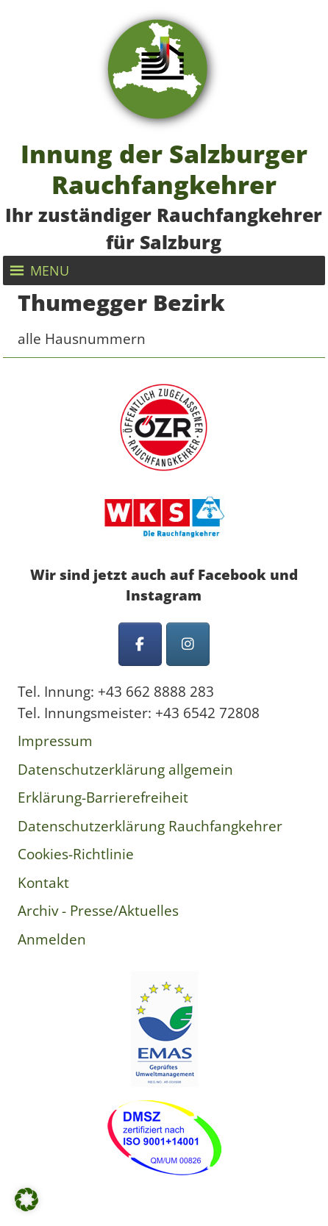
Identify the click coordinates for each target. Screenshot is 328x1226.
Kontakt (43, 882)
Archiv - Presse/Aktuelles (98, 910)
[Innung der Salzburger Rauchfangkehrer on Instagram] (188, 644)
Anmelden (52, 939)
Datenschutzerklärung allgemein (125, 769)
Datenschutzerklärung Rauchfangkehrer (150, 826)
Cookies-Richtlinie (76, 854)
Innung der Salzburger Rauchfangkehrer (164, 168)
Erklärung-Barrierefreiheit (103, 797)
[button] (49, 270)
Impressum (55, 740)
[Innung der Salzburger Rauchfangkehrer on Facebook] (140, 644)
